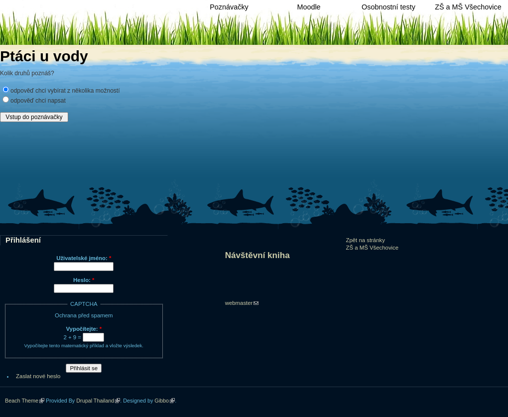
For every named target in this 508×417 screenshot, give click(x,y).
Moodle (308, 7)
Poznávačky (229, 7)
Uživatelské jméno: (83, 258)
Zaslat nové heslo (38, 376)
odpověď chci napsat (38, 100)
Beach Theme (21, 401)
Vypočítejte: (84, 329)
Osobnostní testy (388, 7)
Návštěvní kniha (257, 255)
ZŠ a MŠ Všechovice (468, 7)
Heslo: (83, 280)
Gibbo (161, 401)
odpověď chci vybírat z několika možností (65, 90)
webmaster (239, 303)
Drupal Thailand (95, 401)
